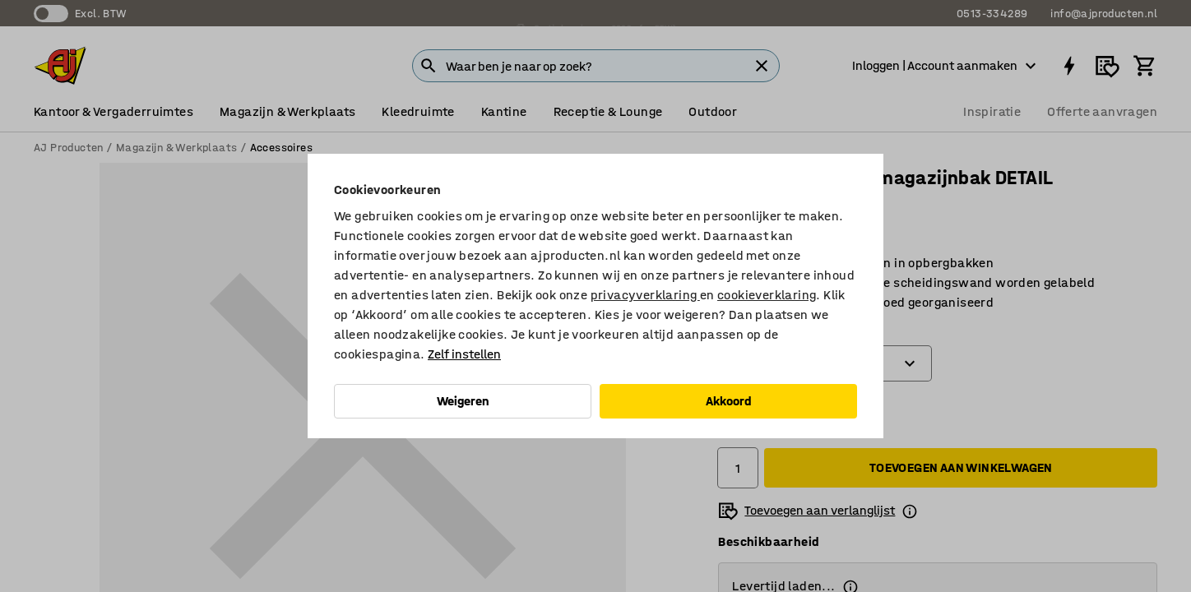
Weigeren (463, 401)
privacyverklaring (645, 295)
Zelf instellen (464, 354)
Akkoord (729, 401)
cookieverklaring (766, 295)
